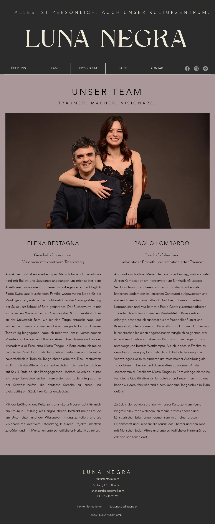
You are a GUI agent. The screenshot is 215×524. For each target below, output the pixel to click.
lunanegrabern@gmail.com (107, 490)
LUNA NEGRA (107, 40)
